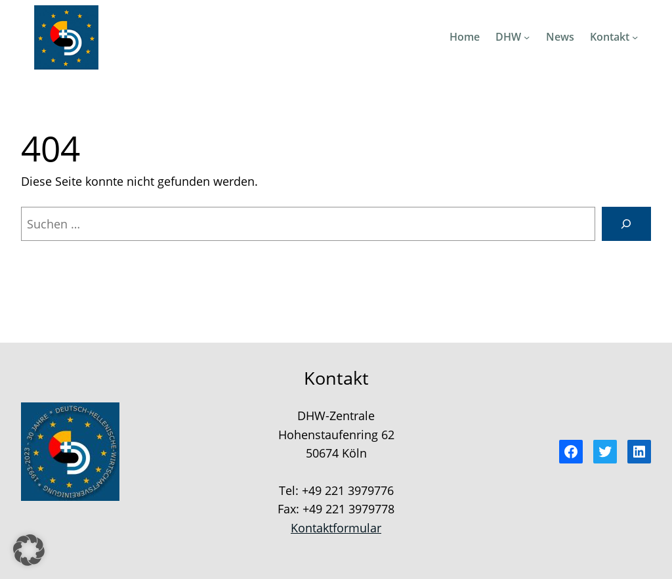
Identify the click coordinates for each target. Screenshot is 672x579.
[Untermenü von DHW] (527, 37)
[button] (29, 550)
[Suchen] (626, 224)
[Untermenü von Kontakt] (635, 37)
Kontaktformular (336, 528)
